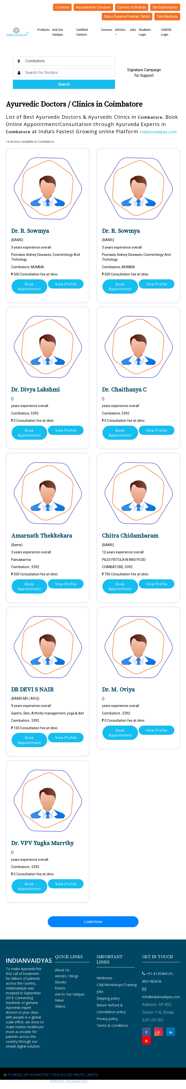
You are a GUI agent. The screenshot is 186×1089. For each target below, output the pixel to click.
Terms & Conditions (112, 1025)
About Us (62, 970)
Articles (120, 29)
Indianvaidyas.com (158, 131)
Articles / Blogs (66, 976)
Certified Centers (82, 32)
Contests (62, 7)
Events (60, 988)
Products (43, 29)
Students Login (145, 32)
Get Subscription (165, 7)
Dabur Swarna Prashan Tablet (127, 16)
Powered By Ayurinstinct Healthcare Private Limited (53, 1075)
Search (64, 84)
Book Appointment (29, 286)
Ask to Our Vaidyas (70, 994)
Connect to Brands (131, 7)
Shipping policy (108, 998)
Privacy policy (107, 1018)
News (59, 1000)
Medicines (104, 978)
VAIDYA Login (166, 32)
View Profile (66, 284)
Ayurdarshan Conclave (93, 7)
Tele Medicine (167, 16)
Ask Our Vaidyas (57, 32)
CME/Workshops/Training (117, 984)
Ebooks (61, 982)
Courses (106, 29)
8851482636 (152, 981)
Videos (60, 1006)
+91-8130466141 (159, 973)
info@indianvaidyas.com (161, 997)
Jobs (133, 29)
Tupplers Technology (68, 1081)
